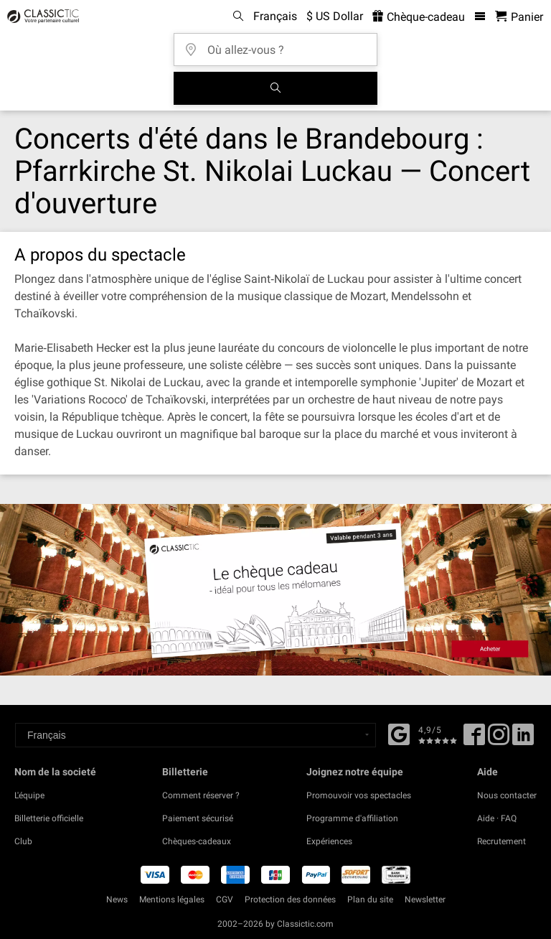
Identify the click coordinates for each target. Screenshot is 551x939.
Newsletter (425, 899)
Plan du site (370, 899)
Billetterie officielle (48, 818)
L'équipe (29, 795)
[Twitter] (498, 739)
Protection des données (290, 899)
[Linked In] (523, 739)
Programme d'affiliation (352, 818)
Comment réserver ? (201, 795)
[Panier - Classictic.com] (519, 17)
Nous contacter (507, 795)
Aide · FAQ (497, 818)
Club (23, 841)
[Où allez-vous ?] (279, 45)
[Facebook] (399, 733)
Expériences (329, 841)
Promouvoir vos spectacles (358, 795)
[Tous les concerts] (275, 88)
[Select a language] (195, 735)
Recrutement (501, 841)
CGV (224, 899)
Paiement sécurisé (197, 818)
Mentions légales (171, 899)
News (117, 899)
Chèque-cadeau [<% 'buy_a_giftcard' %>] (418, 17)
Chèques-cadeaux (196, 841)
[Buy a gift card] (275, 589)
